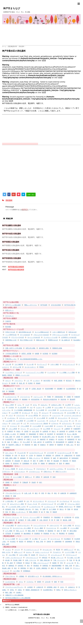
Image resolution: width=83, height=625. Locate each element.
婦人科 (23, 455)
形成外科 (39, 455)
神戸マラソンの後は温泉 (13, 305)
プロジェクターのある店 (41, 335)
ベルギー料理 (48, 426)
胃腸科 (43, 463)
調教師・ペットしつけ (22, 375)
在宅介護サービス (33, 576)
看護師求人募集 (57, 348)
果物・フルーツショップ (41, 563)
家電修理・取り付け (25, 509)
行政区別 (8, 321)
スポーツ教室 (67, 525)
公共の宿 (47, 582)
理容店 (59, 568)
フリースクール (25, 397)
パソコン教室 (74, 528)
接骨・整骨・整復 (10, 458)
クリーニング (52, 501)
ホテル (21, 582)
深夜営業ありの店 (10, 340)
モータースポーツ (30, 367)
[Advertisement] (41, 30)
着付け (62, 509)
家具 (31, 568)
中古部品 (12, 541)
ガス (27, 501)
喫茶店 (41, 434)
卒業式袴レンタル (10, 359)
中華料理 (10, 431)
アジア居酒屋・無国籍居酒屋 (23, 410)
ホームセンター (47, 550)
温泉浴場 (46, 477)
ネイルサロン (71, 469)
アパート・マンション (12, 517)
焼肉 (8, 442)
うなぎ (27, 405)
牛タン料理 (26, 442)
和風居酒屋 (32, 434)
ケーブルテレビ (64, 501)
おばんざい (44, 405)
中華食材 (19, 563)
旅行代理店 (46, 380)
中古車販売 (67, 539)
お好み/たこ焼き (56, 405)
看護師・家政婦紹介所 (32, 590)
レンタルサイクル (34, 507)
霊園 (14, 496)
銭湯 (54, 477)
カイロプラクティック (36, 453)
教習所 (21, 541)
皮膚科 (41, 461)
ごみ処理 (20, 501)
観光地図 (8, 327)
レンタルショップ (49, 507)
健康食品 (11, 565)
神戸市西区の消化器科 (10, 242)
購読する (7, 601)
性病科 (78, 455)
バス (27, 380)
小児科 (31, 455)
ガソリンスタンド (38, 501)
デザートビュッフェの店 (60, 335)
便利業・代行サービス (66, 507)
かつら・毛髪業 (10, 469)
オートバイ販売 (23, 539)
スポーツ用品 (23, 555)
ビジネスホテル (10, 582)
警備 (68, 509)
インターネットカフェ (67, 410)
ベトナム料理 (36, 426)
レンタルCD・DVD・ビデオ (17, 507)
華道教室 (46, 533)
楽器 (58, 531)
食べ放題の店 (66, 340)
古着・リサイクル (30, 560)
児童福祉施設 (59, 397)
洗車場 (49, 541)
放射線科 (23, 458)
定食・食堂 (8, 437)
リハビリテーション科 (64, 453)
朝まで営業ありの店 (26, 340)
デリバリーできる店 (17, 337)
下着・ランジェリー (59, 560)
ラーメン (23, 429)
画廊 (6, 488)
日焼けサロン (48, 471)
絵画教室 (17, 533)
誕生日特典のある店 (25, 332)
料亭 (68, 437)
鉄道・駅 (22, 383)
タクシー (8, 380)
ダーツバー (74, 418)
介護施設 (21, 576)
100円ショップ (68, 550)
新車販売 (29, 541)
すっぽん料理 (22, 407)
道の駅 (13, 383)
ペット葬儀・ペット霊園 (67, 372)
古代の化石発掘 (56, 305)
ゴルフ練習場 (19, 364)
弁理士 (12, 590)
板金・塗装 (39, 541)
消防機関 (59, 389)
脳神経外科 (51, 463)
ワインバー (57, 429)
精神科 (7, 463)
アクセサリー (57, 552)
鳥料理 (7, 447)
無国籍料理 (70, 439)
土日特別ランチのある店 (68, 337)
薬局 (60, 463)
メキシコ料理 (13, 429)
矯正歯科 (56, 461)
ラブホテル (29, 582)
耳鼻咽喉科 (25, 463)
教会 (49, 493)
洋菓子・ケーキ (31, 439)
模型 (64, 531)
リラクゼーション (34, 471)
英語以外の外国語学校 (50, 399)
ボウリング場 (17, 367)
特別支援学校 (35, 399)
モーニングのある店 (33, 337)
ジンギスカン (11, 418)
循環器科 (48, 455)
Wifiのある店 (72, 332)
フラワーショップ (71, 555)
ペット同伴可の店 (10, 335)
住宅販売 (21, 520)
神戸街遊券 (43, 305)
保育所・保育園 (26, 353)
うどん (19, 405)
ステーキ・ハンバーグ (26, 418)
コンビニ (8, 550)
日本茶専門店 (9, 439)
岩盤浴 (38, 477)
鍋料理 (51, 445)
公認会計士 (71, 587)
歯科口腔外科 (64, 458)
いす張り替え (9, 501)
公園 (26, 389)
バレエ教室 (63, 528)
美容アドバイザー (61, 471)
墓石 (36, 493)
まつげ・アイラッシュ (26, 469)
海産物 (54, 563)
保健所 (19, 389)
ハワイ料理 (29, 421)
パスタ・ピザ (15, 423)
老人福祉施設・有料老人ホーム (52, 576)
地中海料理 (59, 434)
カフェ (36, 413)
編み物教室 (27, 533)
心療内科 (57, 455)
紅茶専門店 (48, 442)
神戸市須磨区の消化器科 (11, 225)
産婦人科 (26, 461)
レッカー (44, 539)
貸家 (57, 520)
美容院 (67, 568)
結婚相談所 (73, 493)
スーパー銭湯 (17, 477)
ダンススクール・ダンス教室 (22, 528)
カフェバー (45, 413)
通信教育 (72, 399)
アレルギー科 (21, 453)
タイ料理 (51, 418)
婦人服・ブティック (57, 558)
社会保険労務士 (48, 590)
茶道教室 (37, 533)
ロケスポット (9, 316)
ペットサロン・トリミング (13, 372)
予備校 (49, 397)
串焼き (18, 431)
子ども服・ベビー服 (73, 558)
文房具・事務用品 (41, 568)
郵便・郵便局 (33, 512)
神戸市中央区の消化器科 (11, 234)
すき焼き (11, 407)
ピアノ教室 (8, 531)
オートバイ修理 (10, 539)
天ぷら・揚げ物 (72, 434)
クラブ (11, 415)
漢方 (28, 565)
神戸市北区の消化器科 (10, 250)
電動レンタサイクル (30, 305)
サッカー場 (29, 364)
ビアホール (54, 423)
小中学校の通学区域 (11, 353)
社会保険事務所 (71, 389)
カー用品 (35, 539)
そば (31, 407)
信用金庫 (16, 482)
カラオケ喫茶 (71, 413)
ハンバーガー (41, 421)
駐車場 (30, 383)
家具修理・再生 (10, 509)
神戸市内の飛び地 (69, 305)
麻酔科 (67, 463)
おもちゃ (29, 552)
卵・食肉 (10, 563)
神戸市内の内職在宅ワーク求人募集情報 (17, 598)
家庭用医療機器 (56, 565)
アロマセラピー (41, 469)
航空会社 (69, 380)
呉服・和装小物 (45, 560)
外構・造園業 (31, 520)
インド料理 (14, 413)
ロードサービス (55, 539)
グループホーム (10, 576)
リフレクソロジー (19, 471)
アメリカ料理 (40, 410)
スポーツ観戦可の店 (58, 332)
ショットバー (56, 415)
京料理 (26, 431)
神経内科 (65, 461)
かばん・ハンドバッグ (42, 552)
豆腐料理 (70, 442)
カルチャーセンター (23, 525)
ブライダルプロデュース (13, 493)
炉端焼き (52, 439)
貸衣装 (76, 509)
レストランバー (34, 429)
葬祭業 (7, 496)
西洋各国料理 (60, 442)
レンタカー (36, 380)
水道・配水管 (43, 520)
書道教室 (50, 531)
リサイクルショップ (32, 558)
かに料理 (68, 405)
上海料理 (67, 429)
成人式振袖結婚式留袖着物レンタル (31, 359)
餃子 (78, 445)
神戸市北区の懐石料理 (16, 270)
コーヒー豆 (69, 563)
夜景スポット (9, 310)
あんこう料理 (9, 405)
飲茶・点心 (69, 445)
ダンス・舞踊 (38, 528)
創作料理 (62, 431)
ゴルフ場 (8, 364)
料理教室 (41, 531)
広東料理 (26, 437)
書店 (52, 568)
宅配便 (78, 507)
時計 (15, 568)
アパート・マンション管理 (31, 517)
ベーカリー (59, 426)
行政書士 (18, 592)
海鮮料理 (42, 439)
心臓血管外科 (68, 455)
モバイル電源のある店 (42, 332)
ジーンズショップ (56, 555)
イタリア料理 (52, 410)
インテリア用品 (69, 552)
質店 (6, 512)
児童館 (69, 397)
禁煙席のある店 (53, 340)
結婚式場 (63, 493)
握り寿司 (61, 437)
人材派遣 (30, 587)
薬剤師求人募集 (44, 348)
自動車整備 (57, 541)
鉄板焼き (43, 445)
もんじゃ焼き (58, 407)
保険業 (7, 482)
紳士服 (7, 560)
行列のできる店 (10, 332)
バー (73, 421)
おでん (35, 405)
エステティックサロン (56, 469)
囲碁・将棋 (31, 531)
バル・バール (64, 421)
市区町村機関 (49, 389)
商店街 (58, 550)
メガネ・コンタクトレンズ (13, 558)
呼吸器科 (8, 455)
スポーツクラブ (54, 525)
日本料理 (76, 437)
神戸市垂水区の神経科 (16, 267)
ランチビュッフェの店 (50, 337)
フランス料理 (25, 426)
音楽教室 (71, 533)
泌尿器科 (8, 461)
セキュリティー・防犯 (17, 504)
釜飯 (35, 445)
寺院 (42, 493)
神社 (55, 493)
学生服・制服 (17, 560)
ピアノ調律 (60, 504)
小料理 (18, 437)
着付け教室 (73, 531)
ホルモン (70, 426)
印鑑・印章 (68, 565)
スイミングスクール (39, 525)
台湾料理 (71, 431)
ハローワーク (9, 389)
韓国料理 (60, 445)
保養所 (39, 582)
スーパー (17, 550)
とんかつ (39, 407)
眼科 (48, 461)
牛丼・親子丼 (37, 442)
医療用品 (45, 565)
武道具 (33, 555)
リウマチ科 (50, 453)
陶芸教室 (62, 533)
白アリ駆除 (52, 509)
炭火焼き (61, 439)
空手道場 (8, 533)
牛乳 (61, 563)
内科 (76, 453)
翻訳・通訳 (8, 592)
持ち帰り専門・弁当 (48, 437)
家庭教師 (24, 399)
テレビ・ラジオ (32, 504)
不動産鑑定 (57, 517)
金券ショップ (18, 552)
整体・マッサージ (34, 458)
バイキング (52, 421)
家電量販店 (26, 571)
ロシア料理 (46, 429)
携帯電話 (23, 568)
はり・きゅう (9, 453)
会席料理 (45, 431)
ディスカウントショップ (31, 550)
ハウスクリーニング (47, 504)
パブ (24, 423)
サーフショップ (42, 364)
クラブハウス (20, 415)
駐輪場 (38, 383)
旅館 (55, 582)
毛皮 (70, 560)
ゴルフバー (45, 415)
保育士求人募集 (30, 348)
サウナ (7, 477)
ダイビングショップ (68, 364)
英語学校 (63, 399)
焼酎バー (16, 442)
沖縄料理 (20, 439)
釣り (54, 533)
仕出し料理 (35, 431)
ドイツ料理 (19, 421)
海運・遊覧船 (58, 380)
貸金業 (34, 482)
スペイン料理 (41, 418)
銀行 (40, 482)
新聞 (44, 509)
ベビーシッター (38, 397)
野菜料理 (27, 445)
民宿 (61, 582)
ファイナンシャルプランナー (14, 587)
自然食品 (20, 565)
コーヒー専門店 (33, 415)
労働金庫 (25, 482)
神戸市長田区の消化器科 (11, 258)
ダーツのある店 (25, 335)
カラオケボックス (57, 413)
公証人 (62, 587)
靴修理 (55, 512)
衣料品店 (44, 558)
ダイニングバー (63, 418)
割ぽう (54, 431)
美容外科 (16, 463)
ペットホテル (51, 372)
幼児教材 (54, 353)
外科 (16, 455)
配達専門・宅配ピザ (15, 445)
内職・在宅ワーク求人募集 (13, 348)
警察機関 (11, 391)
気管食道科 (75, 458)
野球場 (41, 367)
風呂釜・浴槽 (67, 520)
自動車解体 (68, 541)
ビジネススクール (10, 397)
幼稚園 (37, 353)
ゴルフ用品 (12, 555)
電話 (47, 512)
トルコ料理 (8, 421)
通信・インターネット (19, 512)
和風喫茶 (22, 434)
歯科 (54, 458)
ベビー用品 (16, 571)
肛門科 (35, 463)
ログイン (25, 210)
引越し (37, 509)
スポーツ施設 (54, 364)
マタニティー (43, 555)
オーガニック (26, 413)
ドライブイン (19, 380)
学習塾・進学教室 (12, 399)
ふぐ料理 (48, 407)
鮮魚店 (28, 563)
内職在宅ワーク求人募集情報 (14, 595)
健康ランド (28, 477)
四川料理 (50, 434)
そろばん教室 (9, 525)
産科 (34, 461)
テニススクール (51, 528)
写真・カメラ (20, 531)
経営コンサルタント (70, 590)
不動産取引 (46, 517)
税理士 (58, 590)
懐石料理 (35, 437)
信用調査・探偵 (52, 587)
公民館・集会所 (36, 389)
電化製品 (36, 565)
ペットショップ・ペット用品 (35, 372)
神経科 (74, 461)
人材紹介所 (39, 587)
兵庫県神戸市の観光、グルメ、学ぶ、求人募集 (41, 618)
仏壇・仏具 (27, 493)
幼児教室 (45, 353)
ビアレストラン (67, 423)
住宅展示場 (67, 517)
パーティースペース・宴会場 (39, 423)
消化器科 (9, 200)
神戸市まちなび (11, 8)
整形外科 (47, 458)
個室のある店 (40, 340)
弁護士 (20, 590)
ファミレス (13, 426)
